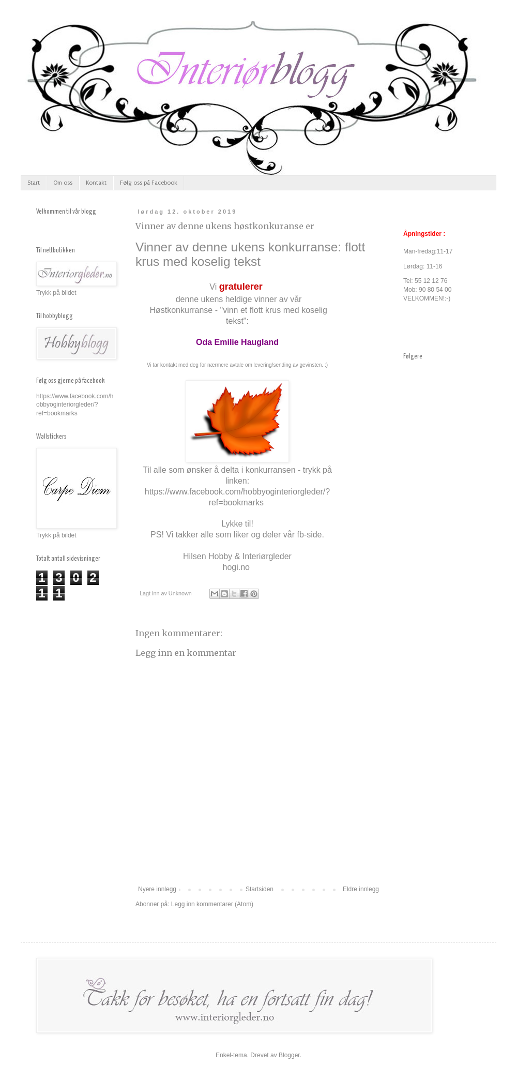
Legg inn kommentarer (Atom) (212, 904)
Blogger (289, 1055)
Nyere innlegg (157, 889)
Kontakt (96, 182)
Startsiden (259, 889)
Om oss (62, 182)
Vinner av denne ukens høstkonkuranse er (224, 226)
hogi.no (236, 567)
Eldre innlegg (361, 889)
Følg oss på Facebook (148, 182)
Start (33, 182)
